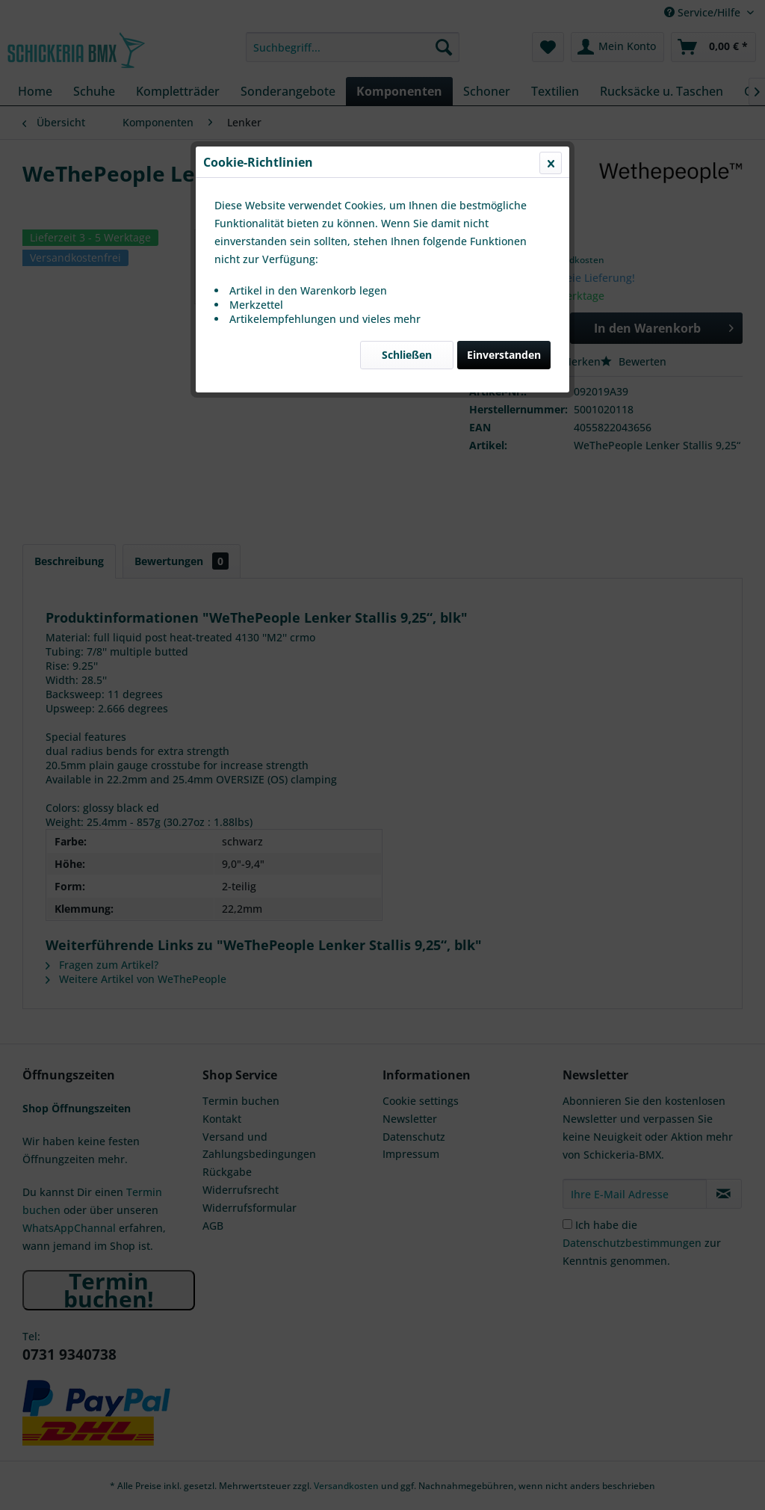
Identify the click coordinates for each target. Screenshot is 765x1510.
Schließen (407, 355)
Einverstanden (504, 355)
